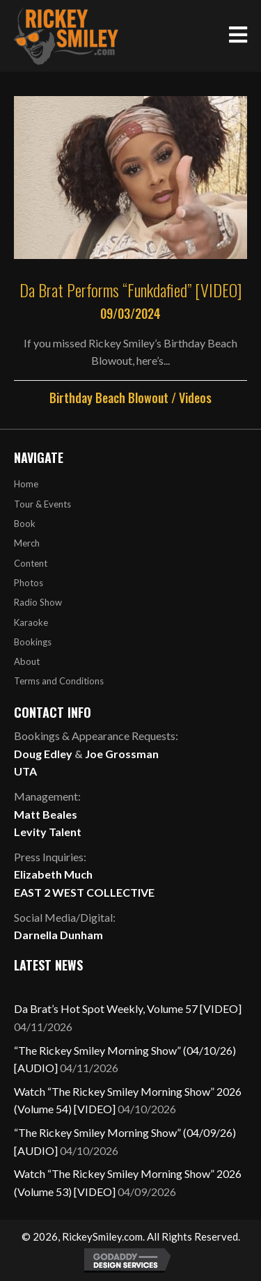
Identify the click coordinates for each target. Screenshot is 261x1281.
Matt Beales (45, 814)
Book (24, 523)
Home (26, 483)
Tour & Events (42, 504)
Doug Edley (43, 753)
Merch (27, 543)
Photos (28, 582)
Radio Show (38, 602)
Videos (195, 397)
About (27, 661)
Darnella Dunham (58, 934)
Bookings (33, 641)
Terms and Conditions (59, 680)
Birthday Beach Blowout (108, 397)
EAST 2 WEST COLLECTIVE (84, 892)
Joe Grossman (122, 753)
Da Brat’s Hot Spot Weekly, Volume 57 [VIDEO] (128, 1008)
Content (30, 563)
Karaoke (31, 622)
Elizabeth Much (53, 874)
